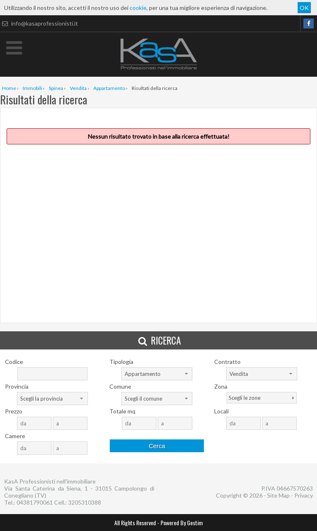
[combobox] (156, 373)
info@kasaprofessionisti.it (39, 23)
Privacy (303, 495)
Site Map (278, 495)
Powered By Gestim (182, 522)
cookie (138, 7)
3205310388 (84, 502)
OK (304, 7)
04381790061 (35, 502)
